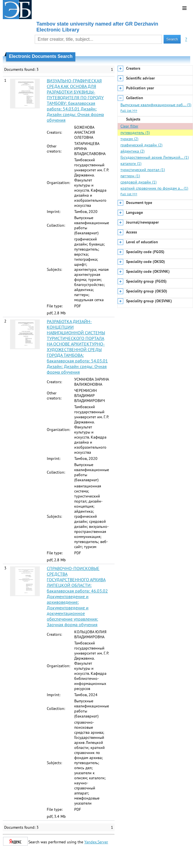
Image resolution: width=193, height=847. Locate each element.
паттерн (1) (130, 175)
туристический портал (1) (142, 169)
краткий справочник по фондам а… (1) (154, 188)
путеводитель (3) (135, 132)
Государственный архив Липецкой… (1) (154, 157)
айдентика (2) (132, 151)
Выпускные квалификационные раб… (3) (155, 104)
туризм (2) (129, 138)
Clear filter (129, 126)
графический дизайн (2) (141, 144)
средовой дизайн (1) (138, 182)
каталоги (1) (130, 163)
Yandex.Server (96, 841)
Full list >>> (128, 110)
